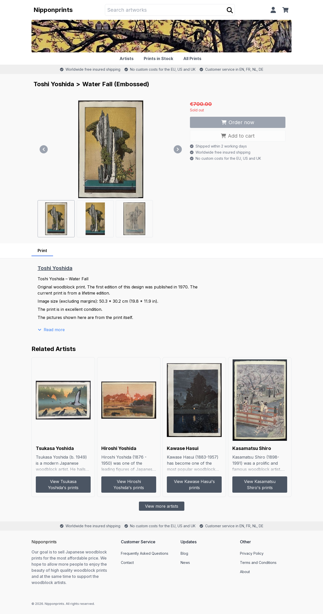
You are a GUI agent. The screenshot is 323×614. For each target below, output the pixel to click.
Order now (237, 122)
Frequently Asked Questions (144, 553)
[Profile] (273, 10)
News (185, 562)
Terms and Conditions (258, 562)
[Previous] (44, 149)
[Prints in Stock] (159, 58)
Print (42, 250)
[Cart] (286, 10)
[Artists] (128, 58)
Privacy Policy (252, 553)
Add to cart (238, 136)
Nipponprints (53, 9)
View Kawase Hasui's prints (194, 484)
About (245, 571)
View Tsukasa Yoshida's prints (63, 484)
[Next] (178, 149)
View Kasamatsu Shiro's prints (260, 484)
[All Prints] (193, 58)
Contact (127, 562)
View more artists (161, 506)
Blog (184, 553)
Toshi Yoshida (54, 84)
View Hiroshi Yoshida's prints (129, 484)
